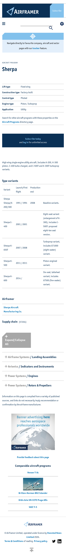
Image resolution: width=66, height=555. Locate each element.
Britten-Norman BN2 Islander (33, 493)
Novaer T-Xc (33, 472)
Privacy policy (40, 541)
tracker (36, 48)
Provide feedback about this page (33, 457)
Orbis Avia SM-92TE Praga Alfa (33, 500)
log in (25, 142)
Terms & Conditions (14, 541)
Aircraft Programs (10, 122)
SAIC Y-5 (33, 507)
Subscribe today (33, 138)
